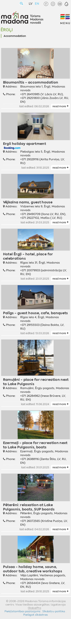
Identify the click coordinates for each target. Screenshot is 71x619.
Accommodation (15, 36)
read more (59, 106)
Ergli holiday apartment (24, 143)
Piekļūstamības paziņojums (23, 611)
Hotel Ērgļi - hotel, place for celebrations (28, 256)
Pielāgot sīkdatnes (35, 614)
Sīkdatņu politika (53, 611)
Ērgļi (7, 30)
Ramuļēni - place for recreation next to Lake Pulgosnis (36, 381)
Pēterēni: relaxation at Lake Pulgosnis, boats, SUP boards (29, 507)
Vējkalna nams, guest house (28, 202)
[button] (66, 4)
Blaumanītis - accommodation (30, 82)
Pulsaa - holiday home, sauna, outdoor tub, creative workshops (32, 568)
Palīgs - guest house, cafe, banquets (35, 313)
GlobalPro (34, 608)
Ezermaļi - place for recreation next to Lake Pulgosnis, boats (35, 444)
